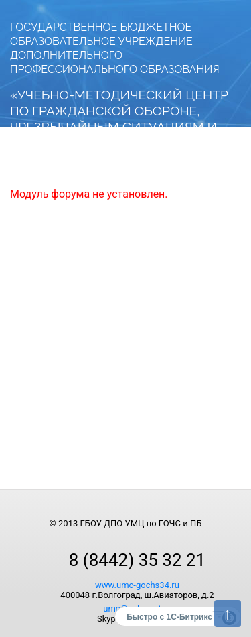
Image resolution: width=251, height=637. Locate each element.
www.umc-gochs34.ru (137, 585)
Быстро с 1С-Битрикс (169, 617)
